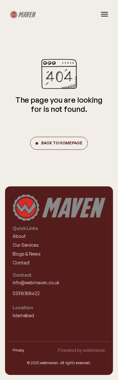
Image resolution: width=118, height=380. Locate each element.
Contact (21, 262)
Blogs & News (27, 253)
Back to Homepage (61, 143)
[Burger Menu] (104, 14)
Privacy (18, 350)
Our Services (26, 245)
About (19, 236)
